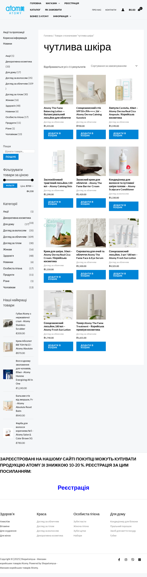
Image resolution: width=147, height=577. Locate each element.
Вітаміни (5, 529)
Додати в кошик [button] (54, 134)
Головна (35, 3)
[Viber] (132, 563)
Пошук (7, 146)
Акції (6, 211)
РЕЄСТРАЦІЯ (71, 3)
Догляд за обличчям (14, 236)
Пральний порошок (121, 529)
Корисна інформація (15, 37)
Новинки (8, 261)
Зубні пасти (80, 525)
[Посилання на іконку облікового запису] (122, 9)
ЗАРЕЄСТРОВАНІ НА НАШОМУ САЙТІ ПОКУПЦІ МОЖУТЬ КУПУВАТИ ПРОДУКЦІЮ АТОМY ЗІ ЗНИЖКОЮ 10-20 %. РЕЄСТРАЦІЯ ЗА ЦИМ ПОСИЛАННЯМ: (68, 468)
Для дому (8, 224)
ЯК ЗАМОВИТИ (53, 9)
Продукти (8, 274)
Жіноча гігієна (81, 529)
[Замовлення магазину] (114, 65)
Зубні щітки (80, 534)
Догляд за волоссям (14, 230)
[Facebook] (119, 563)
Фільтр (10, 185)
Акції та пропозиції (13, 32)
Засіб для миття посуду (123, 534)
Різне (6, 280)
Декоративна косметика (17, 217)
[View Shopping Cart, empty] (134, 9)
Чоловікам (9, 287)
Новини (7, 43)
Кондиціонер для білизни (124, 525)
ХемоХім (5, 525)
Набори (78, 539)
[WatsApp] (139, 563)
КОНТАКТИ (110, 10)
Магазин (53, 3)
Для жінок (5, 539)
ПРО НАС (96, 10)
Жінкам (7, 249)
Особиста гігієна (12, 268)
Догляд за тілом (12, 243)
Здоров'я (8, 255)
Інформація (62, 16)
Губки (113, 539)
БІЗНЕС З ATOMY (39, 16)
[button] (58, 3)
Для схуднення (8, 534)
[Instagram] (126, 563)
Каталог (35, 9)
